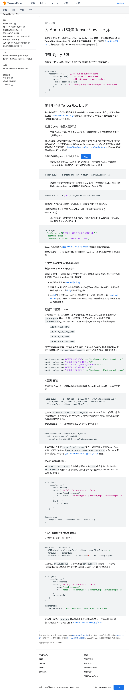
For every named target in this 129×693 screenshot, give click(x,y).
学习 (46, 23)
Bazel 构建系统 (72, 282)
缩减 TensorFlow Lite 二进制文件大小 (81, 453)
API (53, 3)
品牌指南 (88, 672)
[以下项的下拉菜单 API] (58, 3)
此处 (69, 290)
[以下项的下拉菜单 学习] (46, 3)
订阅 (118, 687)
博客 (41, 659)
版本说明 (88, 663)
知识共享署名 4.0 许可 (80, 635)
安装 (33, 3)
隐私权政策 (50, 687)
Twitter (42, 668)
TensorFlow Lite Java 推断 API (87, 622)
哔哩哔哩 (43, 672)
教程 (5, 10)
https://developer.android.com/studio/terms (86, 147)
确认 (86, 156)
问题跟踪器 (88, 659)
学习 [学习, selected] (41, 3)
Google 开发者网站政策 (76, 638)
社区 (78, 3)
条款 (41, 687)
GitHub (120, 3)
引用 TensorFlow (91, 676)
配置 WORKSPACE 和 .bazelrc (76, 246)
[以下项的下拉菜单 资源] (71, 3)
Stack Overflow (90, 668)
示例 (22, 10)
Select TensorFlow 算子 (62, 115)
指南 (13, 10)
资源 (66, 3)
